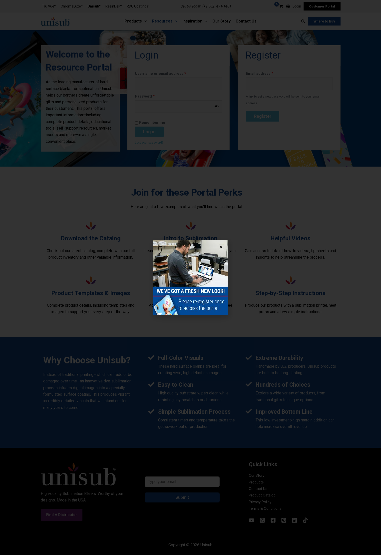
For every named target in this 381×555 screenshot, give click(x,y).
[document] (190, 277)
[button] (221, 247)
